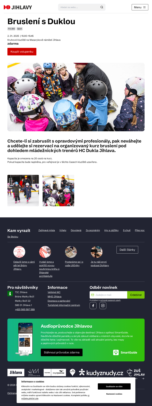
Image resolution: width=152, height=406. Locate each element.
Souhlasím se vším (114, 386)
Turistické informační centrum (64, 305)
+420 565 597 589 (25, 309)
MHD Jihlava (54, 296)
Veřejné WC (54, 292)
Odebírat (136, 295)
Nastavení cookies (114, 394)
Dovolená (76, 230)
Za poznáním (93, 230)
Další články (127, 249)
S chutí (126, 230)
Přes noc (140, 230)
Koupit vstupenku (22, 51)
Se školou (12, 236)
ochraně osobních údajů (110, 300)
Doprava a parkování (59, 300)
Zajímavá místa (46, 230)
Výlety (62, 230)
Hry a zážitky (111, 230)
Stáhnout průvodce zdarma (61, 352)
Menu (140, 7)
